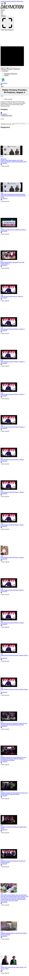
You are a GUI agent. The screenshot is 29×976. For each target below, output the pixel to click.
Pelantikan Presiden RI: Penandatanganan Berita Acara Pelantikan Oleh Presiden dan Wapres (14, 795)
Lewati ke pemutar (5, 1)
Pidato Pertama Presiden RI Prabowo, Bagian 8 (12, 493)
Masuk (3, 16)
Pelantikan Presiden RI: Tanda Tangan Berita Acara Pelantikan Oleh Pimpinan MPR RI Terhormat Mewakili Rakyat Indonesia (13, 760)
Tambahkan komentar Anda (7, 123)
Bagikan (9, 68)
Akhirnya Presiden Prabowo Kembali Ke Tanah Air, (13, 231)
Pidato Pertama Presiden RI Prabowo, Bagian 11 (13, 396)
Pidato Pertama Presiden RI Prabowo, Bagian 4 (12, 624)
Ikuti (2, 86)
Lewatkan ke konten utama (16, 1)
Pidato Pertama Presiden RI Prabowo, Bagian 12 (13, 363)
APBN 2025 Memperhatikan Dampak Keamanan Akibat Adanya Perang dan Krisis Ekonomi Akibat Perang (13, 197)
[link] (14, 83)
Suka (3, 68)
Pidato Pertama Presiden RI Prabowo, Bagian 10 (13, 428)
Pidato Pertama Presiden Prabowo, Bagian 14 (12, 298)
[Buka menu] (2, 3)
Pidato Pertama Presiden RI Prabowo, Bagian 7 (12, 526)
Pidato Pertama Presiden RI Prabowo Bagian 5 (12, 591)
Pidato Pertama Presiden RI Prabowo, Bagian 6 (12, 559)
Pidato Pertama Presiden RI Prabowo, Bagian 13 (13, 330)
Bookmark (16, 69)
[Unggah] (2, 14)
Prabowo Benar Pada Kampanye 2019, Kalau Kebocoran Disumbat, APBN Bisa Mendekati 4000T (14, 162)
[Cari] (2, 12)
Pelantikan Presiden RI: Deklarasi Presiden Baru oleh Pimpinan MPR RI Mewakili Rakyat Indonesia (14, 725)
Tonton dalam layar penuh (7, 23)
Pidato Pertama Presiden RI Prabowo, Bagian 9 (12, 461)
